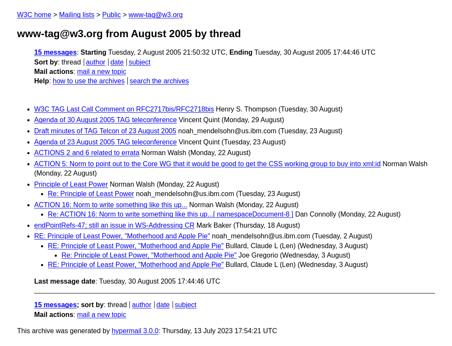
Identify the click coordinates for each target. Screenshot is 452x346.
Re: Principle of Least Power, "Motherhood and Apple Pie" (149, 255)
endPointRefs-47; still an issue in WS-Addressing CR (114, 225)
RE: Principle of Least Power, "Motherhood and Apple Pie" (122, 236)
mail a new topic (101, 71)
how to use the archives (89, 81)
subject (139, 62)
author (95, 62)
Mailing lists (76, 14)
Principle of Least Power (71, 184)
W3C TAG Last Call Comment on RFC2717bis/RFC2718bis (124, 109)
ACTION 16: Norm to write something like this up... (110, 204)
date (116, 62)
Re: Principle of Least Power (91, 193)
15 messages (55, 52)
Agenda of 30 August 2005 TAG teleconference (105, 119)
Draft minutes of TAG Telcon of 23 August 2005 (105, 131)
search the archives (159, 81)
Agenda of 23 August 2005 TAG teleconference (105, 142)
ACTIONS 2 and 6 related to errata (86, 152)
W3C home (34, 14)
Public (111, 14)
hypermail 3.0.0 (135, 330)
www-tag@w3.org (156, 14)
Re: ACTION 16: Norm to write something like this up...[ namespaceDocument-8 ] (170, 214)
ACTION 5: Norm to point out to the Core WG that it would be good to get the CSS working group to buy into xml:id (207, 163)
